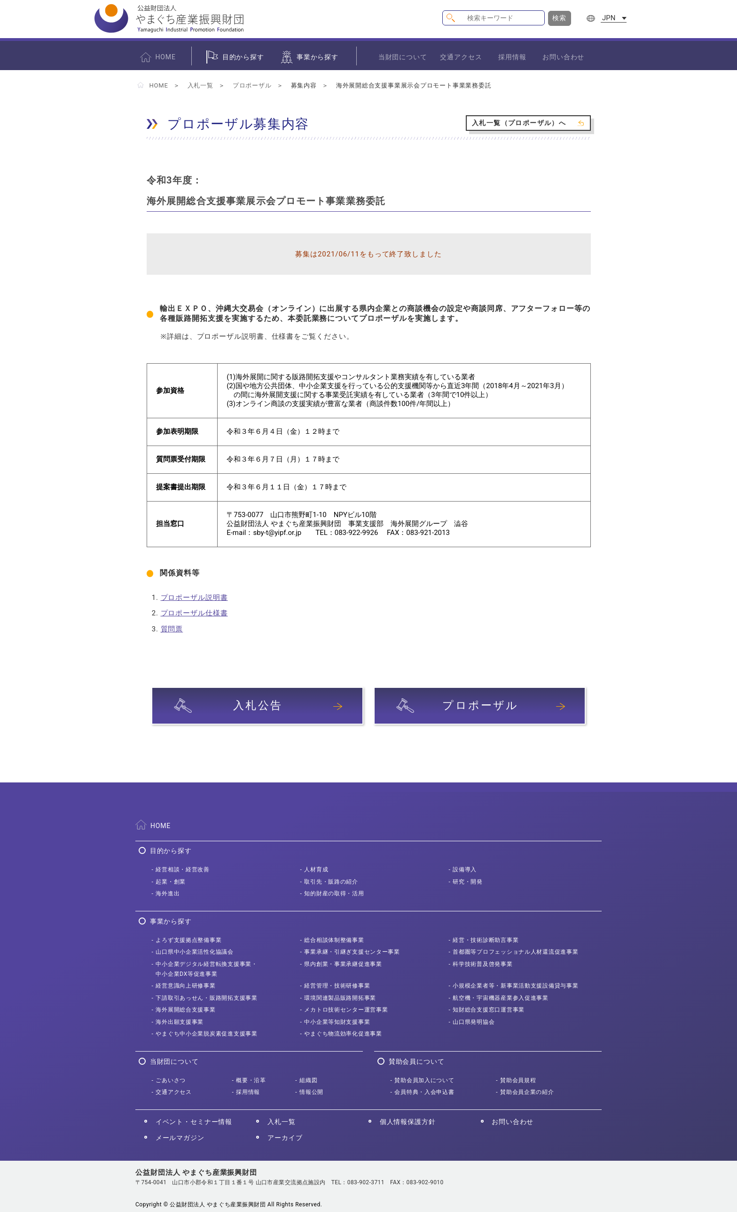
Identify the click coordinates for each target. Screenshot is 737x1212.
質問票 (172, 629)
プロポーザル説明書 (194, 597)
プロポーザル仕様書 (194, 613)
